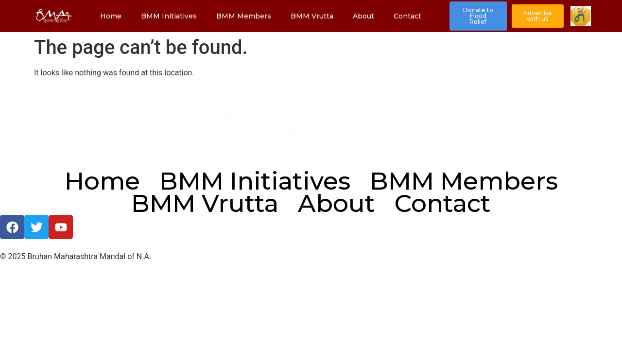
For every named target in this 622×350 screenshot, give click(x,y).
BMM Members (243, 16)
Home (110, 16)
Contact (407, 16)
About (363, 16)
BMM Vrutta (312, 16)
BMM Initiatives (169, 16)
